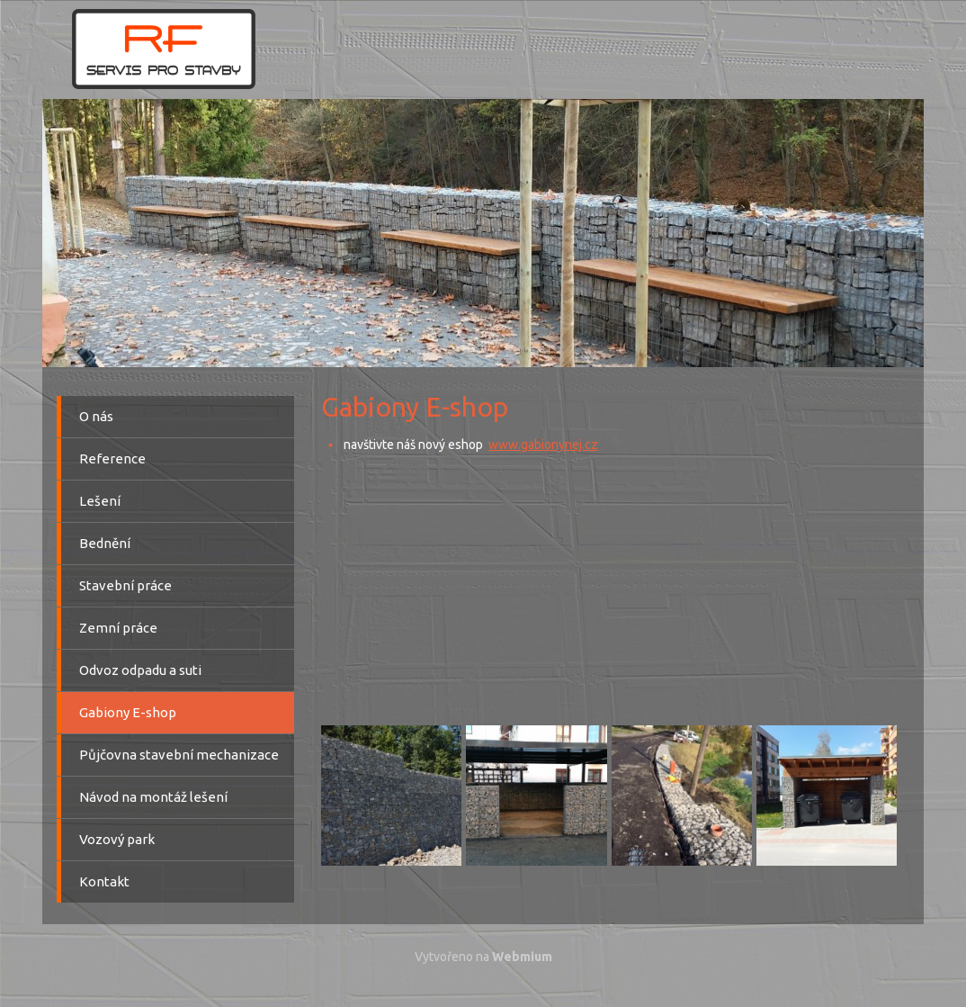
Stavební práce (125, 585)
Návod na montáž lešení (153, 797)
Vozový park (117, 839)
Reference (112, 458)
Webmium (522, 956)
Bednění (104, 543)
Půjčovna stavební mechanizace (179, 754)
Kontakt (104, 881)
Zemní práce (118, 627)
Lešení (100, 500)
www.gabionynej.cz (543, 444)
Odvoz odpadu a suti (140, 670)
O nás (96, 416)
